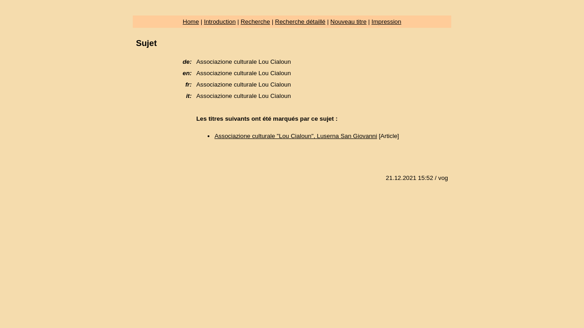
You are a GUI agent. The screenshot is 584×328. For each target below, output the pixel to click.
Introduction (220, 21)
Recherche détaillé (300, 21)
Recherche (255, 21)
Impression (386, 21)
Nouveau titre (348, 21)
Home (191, 21)
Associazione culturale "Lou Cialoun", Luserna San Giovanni (295, 136)
